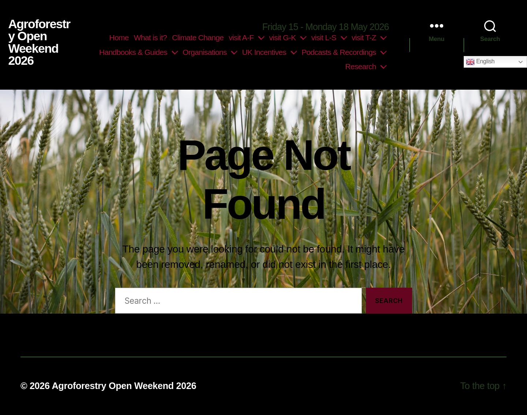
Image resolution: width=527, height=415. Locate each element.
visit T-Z (364, 37)
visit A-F (241, 37)
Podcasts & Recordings (339, 52)
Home (119, 37)
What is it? (150, 37)
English (480, 61)
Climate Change (198, 37)
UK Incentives (264, 52)
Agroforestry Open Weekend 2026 (39, 42)
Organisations (205, 52)
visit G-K (282, 37)
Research (360, 66)
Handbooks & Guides (133, 52)
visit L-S (323, 37)
